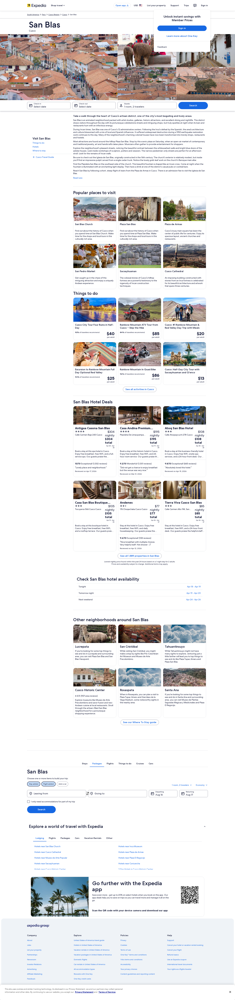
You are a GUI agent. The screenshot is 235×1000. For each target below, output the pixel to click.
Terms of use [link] (126, 950)
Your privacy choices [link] (129, 969)
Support (175, 5)
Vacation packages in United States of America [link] (93, 955)
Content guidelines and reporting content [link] (138, 974)
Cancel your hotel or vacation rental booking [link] (185, 945)
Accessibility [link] (126, 964)
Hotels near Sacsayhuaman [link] (46, 863)
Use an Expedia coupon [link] (176, 959)
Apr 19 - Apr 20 (193, 593)
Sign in (204, 5)
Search (193, 105)
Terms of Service (107, 992)
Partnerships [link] (32, 955)
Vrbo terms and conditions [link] (131, 959)
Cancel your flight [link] (174, 950)
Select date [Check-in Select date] (40, 106)
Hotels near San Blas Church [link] (47, 846)
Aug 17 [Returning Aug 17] (189, 794)
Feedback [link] (31, 979)
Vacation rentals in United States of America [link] (91, 950)
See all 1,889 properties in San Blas (139, 555)
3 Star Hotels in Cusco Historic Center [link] (135, 869)
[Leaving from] (56, 793)
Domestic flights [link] (80, 959)
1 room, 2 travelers (182, 785)
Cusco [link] (64, 14)
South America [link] (33, 14)
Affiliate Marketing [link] (34, 974)
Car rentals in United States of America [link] (89, 964)
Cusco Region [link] (54, 14)
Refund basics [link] (173, 955)
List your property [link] (34, 950)
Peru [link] (44, 14)
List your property (156, 5)
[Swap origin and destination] (88, 793)
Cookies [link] (124, 945)
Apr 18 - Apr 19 (194, 586)
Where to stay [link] (39, 150)
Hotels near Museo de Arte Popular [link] (50, 857)
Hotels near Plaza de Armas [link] (131, 852)
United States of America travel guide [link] (89, 940)
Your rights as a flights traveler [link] (179, 969)
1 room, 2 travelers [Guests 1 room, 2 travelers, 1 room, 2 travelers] (134, 106)
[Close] (230, 992)
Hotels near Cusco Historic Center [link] (50, 869)
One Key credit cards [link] (82, 979)
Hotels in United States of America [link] (88, 945)
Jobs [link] (29, 945)
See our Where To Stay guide (139, 722)
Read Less (77, 177)
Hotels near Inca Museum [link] (130, 846)
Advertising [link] (31, 969)
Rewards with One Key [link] (83, 974)
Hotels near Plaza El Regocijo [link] (131, 857)
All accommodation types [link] (84, 969)
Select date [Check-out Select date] (85, 106)
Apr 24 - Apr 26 (193, 599)
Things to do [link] (38, 142)
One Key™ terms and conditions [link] (134, 955)
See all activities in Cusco (139, 389)
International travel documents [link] (179, 964)
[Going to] (117, 793)
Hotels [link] (36, 146)
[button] (117, 826)
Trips (186, 5)
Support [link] (170, 940)
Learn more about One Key (182, 36)
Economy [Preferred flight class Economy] (202, 785)
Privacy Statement (84, 992)
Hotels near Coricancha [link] (129, 863)
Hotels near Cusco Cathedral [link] (47, 852)
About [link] (29, 940)
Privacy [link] (123, 940)
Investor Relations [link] (34, 964)
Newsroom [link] (31, 959)
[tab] (85, 763)
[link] (182, 47)
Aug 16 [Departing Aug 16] (159, 794)
